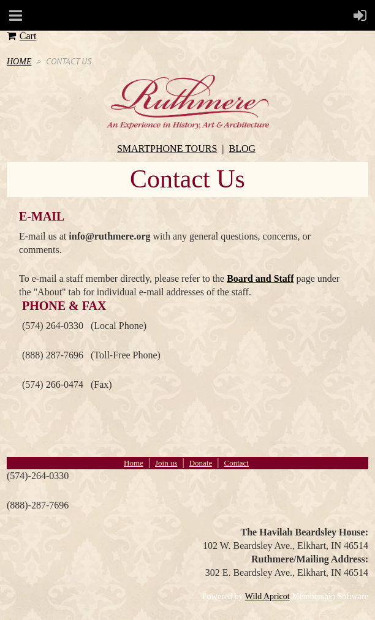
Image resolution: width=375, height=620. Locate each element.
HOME (19, 61)
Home (133, 462)
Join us (166, 462)
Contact (236, 462)
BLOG (242, 148)
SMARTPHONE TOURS (167, 148)
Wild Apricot (267, 596)
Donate (201, 462)
